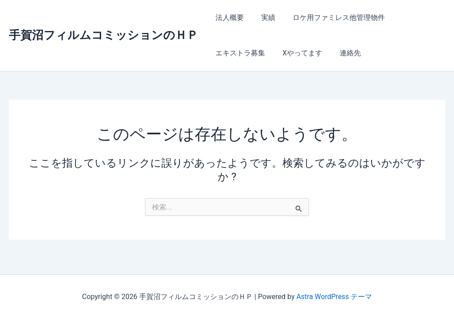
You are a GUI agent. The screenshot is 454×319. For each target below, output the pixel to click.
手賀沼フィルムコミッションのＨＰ (103, 35)
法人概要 (228, 17)
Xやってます (298, 53)
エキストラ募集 (239, 53)
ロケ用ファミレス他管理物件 (331, 17)
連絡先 (342, 53)
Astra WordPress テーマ (334, 296)
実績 (264, 17)
